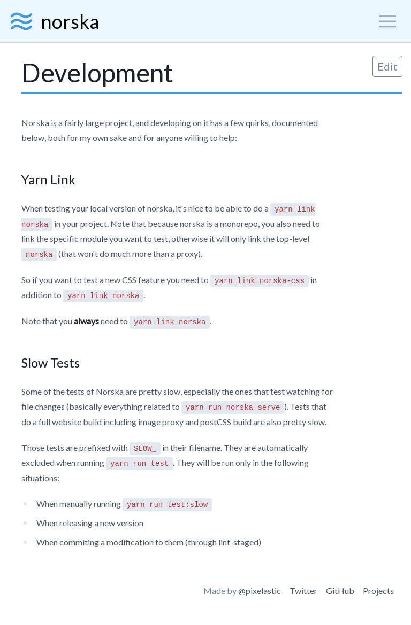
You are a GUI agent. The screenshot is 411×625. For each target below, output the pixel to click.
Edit (387, 66)
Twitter (303, 590)
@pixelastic (259, 590)
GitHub (340, 590)
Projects (378, 590)
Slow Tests (50, 362)
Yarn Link (48, 179)
